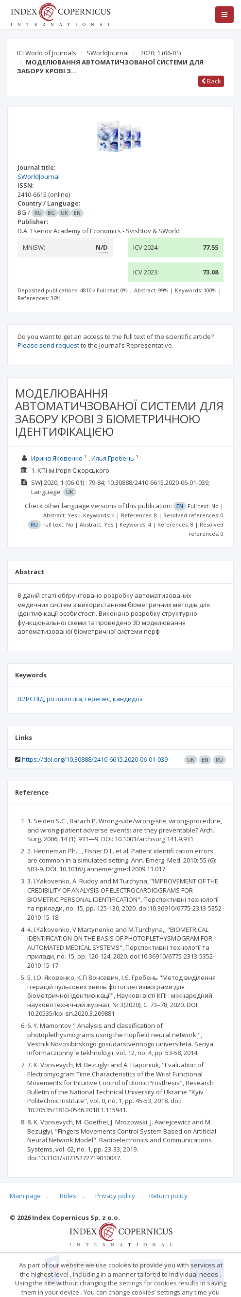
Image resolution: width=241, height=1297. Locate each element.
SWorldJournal (107, 52)
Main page (25, 1195)
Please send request (48, 345)
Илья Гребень (112, 458)
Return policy (168, 1195)
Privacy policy (115, 1195)
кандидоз (128, 698)
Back (211, 81)
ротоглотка (64, 698)
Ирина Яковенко (57, 458)
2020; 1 (160, 52)
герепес (97, 698)
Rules (68, 1195)
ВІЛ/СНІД (30, 698)
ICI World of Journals (46, 52)
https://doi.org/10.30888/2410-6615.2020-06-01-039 (95, 759)
